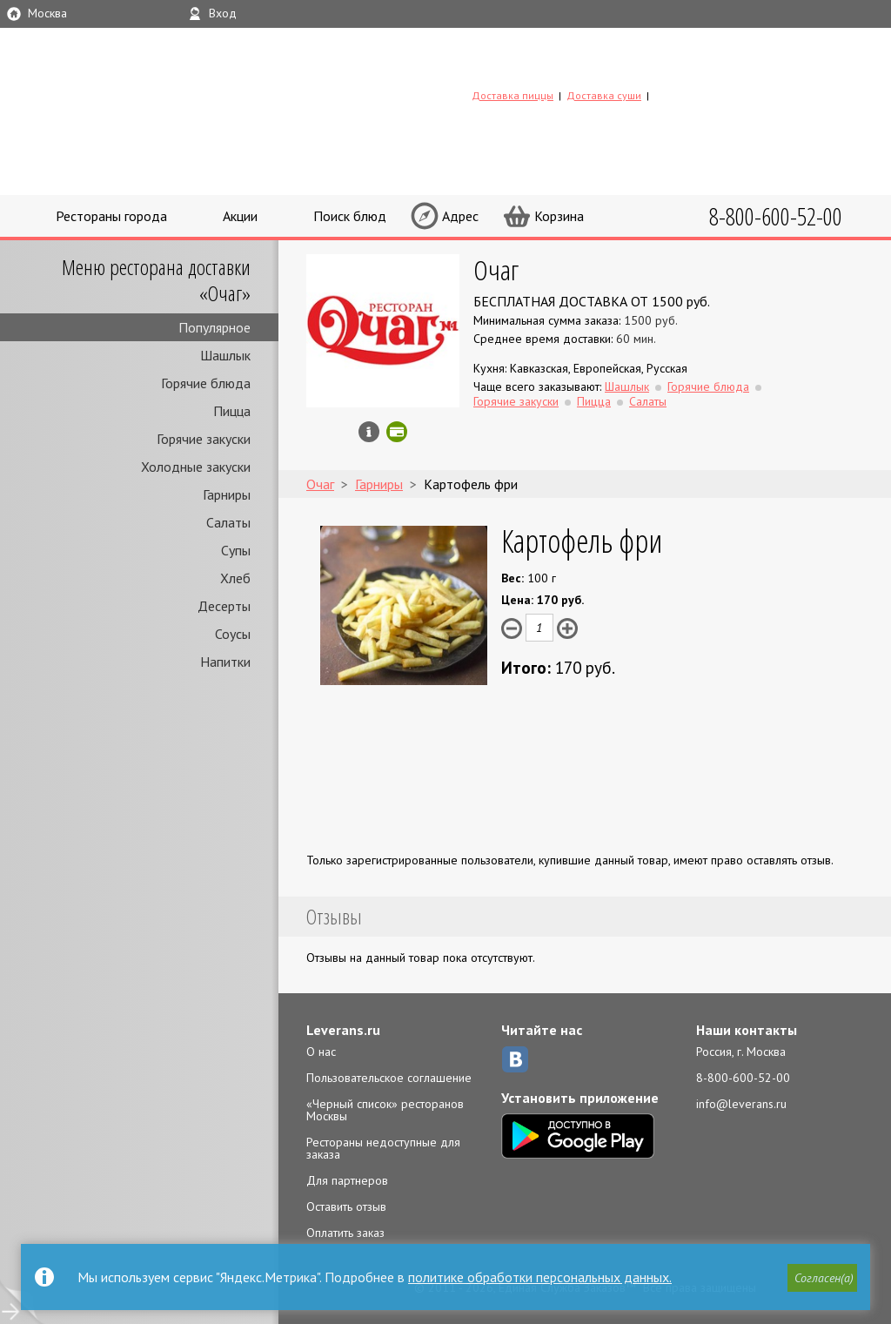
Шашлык (225, 355)
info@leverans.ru (741, 1104)
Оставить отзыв (346, 1206)
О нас (321, 1051)
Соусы (233, 633)
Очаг (496, 269)
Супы (236, 550)
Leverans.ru (343, 1029)
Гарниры (227, 494)
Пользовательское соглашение (389, 1077)
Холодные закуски (196, 466)
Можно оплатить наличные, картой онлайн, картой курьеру (396, 431)
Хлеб (235, 578)
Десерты (224, 606)
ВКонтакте (515, 1059)
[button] (822, 1278)
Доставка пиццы (512, 95)
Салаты (228, 522)
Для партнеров (347, 1180)
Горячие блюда (206, 383)
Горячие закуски (204, 438)
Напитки (225, 661)
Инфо (368, 431)
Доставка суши (603, 95)
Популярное (214, 327)
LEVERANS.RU (583, 67)
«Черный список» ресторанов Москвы (385, 1110)
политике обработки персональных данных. (540, 1277)
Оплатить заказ (345, 1232)
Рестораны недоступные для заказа (383, 1148)
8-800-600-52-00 (743, 1077)
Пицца (232, 411)
